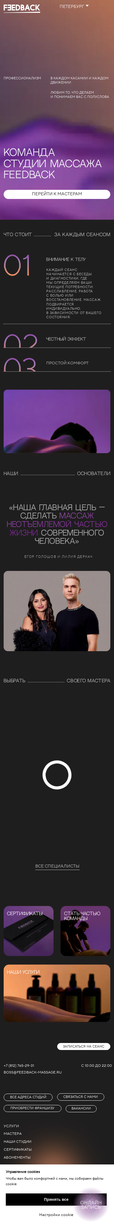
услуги (11, 1126)
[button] (84, 1046)
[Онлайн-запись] (91, 1204)
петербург (72, 6)
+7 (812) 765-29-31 (19, 1065)
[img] (29, 931)
